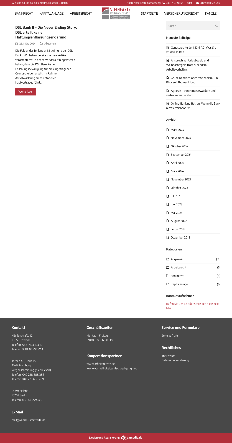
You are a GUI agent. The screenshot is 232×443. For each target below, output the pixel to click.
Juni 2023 (176, 204)
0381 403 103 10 (32, 344)
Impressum (168, 355)
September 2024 (181, 154)
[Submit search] (216, 26)
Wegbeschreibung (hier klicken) (31, 370)
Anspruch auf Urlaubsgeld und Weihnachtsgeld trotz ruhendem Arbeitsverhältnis (187, 65)
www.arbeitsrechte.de (100, 364)
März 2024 (177, 171)
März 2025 (177, 129)
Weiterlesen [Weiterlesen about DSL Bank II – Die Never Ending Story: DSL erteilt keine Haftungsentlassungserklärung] (25, 91)
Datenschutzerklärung (175, 360)
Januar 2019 (178, 229)
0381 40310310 (174, 2)
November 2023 (181, 179)
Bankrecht (177, 276)
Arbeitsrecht (178, 267)
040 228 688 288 (33, 374)
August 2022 (179, 221)
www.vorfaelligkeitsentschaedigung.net (111, 368)
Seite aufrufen (170, 335)
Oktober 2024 (179, 146)
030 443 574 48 (32, 400)
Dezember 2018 (180, 237)
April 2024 (177, 163)
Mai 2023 (176, 212)
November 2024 (181, 138)
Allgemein (50, 43)
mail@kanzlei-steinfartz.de (28, 420)
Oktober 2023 (179, 188)
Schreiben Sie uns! (210, 2)
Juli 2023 (176, 196)
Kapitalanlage (179, 284)
